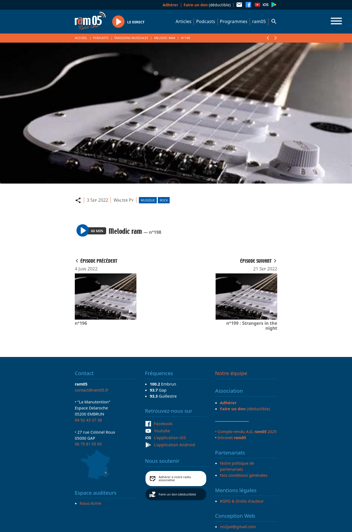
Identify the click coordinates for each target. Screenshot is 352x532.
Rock (164, 200)
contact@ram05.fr (92, 390)
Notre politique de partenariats (237, 466)
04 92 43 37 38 (88, 420)
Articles (184, 21)
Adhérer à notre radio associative (175, 478)
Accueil (81, 38)
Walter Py (124, 200)
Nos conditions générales (244, 475)
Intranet (232, 437)
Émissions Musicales (131, 38)
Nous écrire (90, 503)
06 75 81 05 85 (88, 444)
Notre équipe (231, 373)
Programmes (234, 21)
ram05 (259, 21)
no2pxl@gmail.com (238, 526)
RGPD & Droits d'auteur (242, 501)
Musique (148, 200)
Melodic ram (164, 38)
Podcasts (205, 21)
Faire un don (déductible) (177, 494)
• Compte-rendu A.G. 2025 (246, 431)
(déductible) (207, 4)
